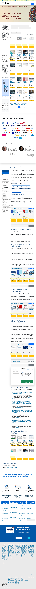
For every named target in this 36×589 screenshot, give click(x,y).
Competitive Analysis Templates (11, 558)
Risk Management (13, 204)
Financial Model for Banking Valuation (18, 42)
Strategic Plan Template (30, 275)
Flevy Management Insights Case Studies (5, 185)
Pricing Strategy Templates (5, 510)
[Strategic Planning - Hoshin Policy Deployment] (19, 211)
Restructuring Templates (31, 546)
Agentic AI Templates (11, 545)
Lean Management (23, 575)
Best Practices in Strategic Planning (25, 275)
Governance (4, 196)
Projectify (12, 57)
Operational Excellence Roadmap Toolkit (31, 215)
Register (32, 4)
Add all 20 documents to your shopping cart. (18, 104)
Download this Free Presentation (27, 382)
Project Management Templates (13, 507)
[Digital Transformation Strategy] (13, 307)
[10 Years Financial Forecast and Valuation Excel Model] (31, 38)
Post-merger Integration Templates (13, 515)
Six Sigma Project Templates (31, 554)
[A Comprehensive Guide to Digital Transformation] (25, 307)
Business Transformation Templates (11, 554)
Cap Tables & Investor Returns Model (19, 82)
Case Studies (16, 577)
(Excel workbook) (18, 183)
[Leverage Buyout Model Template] (19, 65)
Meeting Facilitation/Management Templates (24, 553)
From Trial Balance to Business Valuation (12, 96)
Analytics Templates (10, 547)
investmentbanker (19, 57)
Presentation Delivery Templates (30, 505)
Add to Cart (13, 60)
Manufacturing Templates (24, 548)
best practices (27, 248)
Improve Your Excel (26, 442)
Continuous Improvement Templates (11, 559)
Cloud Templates (10, 556)
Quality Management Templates (13, 510)
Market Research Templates (24, 549)
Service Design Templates (31, 553)
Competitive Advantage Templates (11, 557)
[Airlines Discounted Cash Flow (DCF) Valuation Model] (12, 79)
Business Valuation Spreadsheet (25, 42)
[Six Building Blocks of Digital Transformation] (31, 307)
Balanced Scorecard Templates (11, 550)
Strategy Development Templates (5, 511)
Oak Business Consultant (27, 97)
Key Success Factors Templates (5, 520)
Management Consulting (11, 582)
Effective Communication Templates (22, 510)
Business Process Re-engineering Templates (13, 512)
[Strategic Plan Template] (31, 272)
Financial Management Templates (30, 513)
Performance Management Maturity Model (31, 351)
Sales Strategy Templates (31, 551)
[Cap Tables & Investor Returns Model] (19, 79)
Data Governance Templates (18, 546)
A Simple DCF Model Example (5, 176)
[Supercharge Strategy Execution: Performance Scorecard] (25, 347)
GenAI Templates (17, 555)
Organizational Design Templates (22, 506)
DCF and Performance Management (5, 180)
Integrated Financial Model (6, 199)
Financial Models (4, 555)
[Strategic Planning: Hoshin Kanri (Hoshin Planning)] (13, 211)
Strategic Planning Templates (5, 506)
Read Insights (31, 208)
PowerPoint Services (4, 563)
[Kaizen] (25, 211)
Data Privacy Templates (18, 547)
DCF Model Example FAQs (5, 182)
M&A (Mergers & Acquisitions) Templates (5, 513)
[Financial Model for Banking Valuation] (19, 38)
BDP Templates (10, 549)
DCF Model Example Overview (5, 173)
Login (32, 2)
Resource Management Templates (31, 545)
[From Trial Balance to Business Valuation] (12, 92)
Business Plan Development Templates (11, 552)
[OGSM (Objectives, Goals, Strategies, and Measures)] (19, 347)
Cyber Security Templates (18, 545)
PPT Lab (25, 277)
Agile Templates (10, 546)
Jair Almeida (31, 442)
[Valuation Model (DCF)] (12, 38)
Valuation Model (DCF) (12, 41)
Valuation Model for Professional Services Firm (25, 82)
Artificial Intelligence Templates (30, 506)
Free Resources (23, 574)
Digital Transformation (6, 191)
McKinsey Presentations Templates (24, 552)
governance (21, 330)
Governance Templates (18, 556)
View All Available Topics (30, 520)
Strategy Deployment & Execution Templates (31, 559)
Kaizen (24, 214)
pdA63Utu (25, 84)
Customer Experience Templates (30, 515)
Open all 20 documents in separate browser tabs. (19, 103)
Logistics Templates (23, 546)
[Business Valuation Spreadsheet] (25, 38)
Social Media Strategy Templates (30, 518)
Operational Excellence (6, 205)
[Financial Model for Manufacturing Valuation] (31, 52)
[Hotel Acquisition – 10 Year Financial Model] (31, 92)
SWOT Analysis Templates (31, 550)
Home (2, 6)
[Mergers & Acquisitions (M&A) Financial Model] (12, 65)
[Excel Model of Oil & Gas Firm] (19, 92)
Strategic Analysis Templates (31, 556)
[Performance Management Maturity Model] (31, 347)
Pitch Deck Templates (24, 557)
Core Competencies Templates (5, 516)
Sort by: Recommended (30, 34)
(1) (18, 32)
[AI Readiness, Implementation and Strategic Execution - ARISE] (19, 307)
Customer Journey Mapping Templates (30, 516)
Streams (3, 561)
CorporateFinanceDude (20, 70)
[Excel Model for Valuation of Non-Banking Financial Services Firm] (19, 52)
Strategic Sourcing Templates (13, 517)
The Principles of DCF (5, 174)
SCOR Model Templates (31, 549)
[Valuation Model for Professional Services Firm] (25, 79)
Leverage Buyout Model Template (19, 69)
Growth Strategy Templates (5, 508)
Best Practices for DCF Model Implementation (5, 177)
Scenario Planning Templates (31, 552)
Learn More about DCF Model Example (5, 77)
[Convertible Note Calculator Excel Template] (31, 79)
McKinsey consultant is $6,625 (6, 86)
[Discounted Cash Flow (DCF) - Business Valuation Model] (25, 52)
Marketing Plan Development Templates (5, 515)
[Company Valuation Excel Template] (25, 92)
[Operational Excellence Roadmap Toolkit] (31, 211)
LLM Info (22, 578)
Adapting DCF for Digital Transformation (5, 179)
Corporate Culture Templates (22, 508)
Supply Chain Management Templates (13, 505)
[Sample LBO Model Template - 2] (25, 65)
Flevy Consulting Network (5, 562)
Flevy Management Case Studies (11, 467)
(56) (13, 32)
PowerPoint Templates (5, 558)
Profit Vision (25, 57)
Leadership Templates (22, 513)
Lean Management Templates (24, 545)
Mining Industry (5, 202)
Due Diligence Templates (18, 550)
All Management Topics (7, 6)
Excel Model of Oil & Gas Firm (19, 95)
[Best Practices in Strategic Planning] (25, 272)
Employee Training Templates (22, 511)
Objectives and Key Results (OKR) (13, 351)
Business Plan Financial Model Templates (30, 510)
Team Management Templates (22, 518)
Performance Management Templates (5, 505)
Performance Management (6, 207)
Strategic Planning (5, 210)
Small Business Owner (31, 575)
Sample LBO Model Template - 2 (25, 69)
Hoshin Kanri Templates (18, 559)
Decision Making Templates (5, 518)
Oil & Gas (4, 204)
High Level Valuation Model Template (31, 69)
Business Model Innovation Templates (11, 551)
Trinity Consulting (26, 352)
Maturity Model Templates (22, 520)
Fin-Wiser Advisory (13, 84)
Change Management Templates (22, 505)
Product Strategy (30, 574)
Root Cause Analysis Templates (31, 548)
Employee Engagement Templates (22, 516)
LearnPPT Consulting (33, 277)
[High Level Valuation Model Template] (31, 65)
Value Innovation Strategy (31, 577)
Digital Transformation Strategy (13, 310)
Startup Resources (30, 576)
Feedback (4, 193)
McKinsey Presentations (30, 511)
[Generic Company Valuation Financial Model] (12, 52)
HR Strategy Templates (22, 515)
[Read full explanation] (19, 407)
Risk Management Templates (31, 547)
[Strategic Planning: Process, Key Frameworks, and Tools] (13, 272)
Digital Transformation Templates (30, 508)
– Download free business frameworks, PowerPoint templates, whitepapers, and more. (18, 0)
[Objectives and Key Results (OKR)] (13, 347)
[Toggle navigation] (3, 3)
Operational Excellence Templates (24, 554)
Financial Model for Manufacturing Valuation (31, 56)
